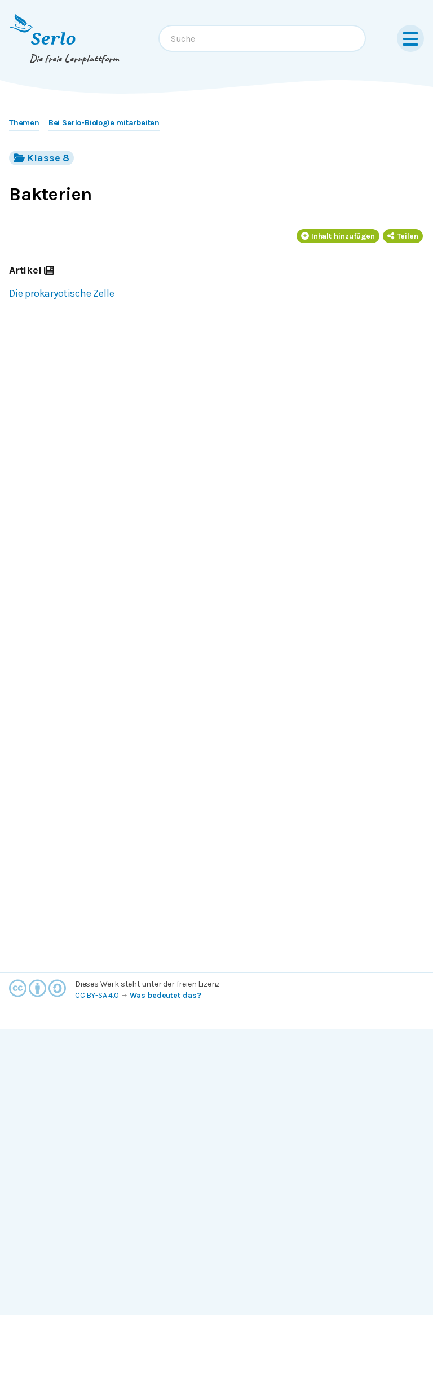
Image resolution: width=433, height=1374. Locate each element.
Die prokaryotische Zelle (61, 293)
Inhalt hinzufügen (338, 236)
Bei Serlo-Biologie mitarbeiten (104, 122)
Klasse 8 (41, 157)
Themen (24, 122)
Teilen (402, 236)
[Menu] (410, 38)
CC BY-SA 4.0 (97, 995)
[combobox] (262, 38)
